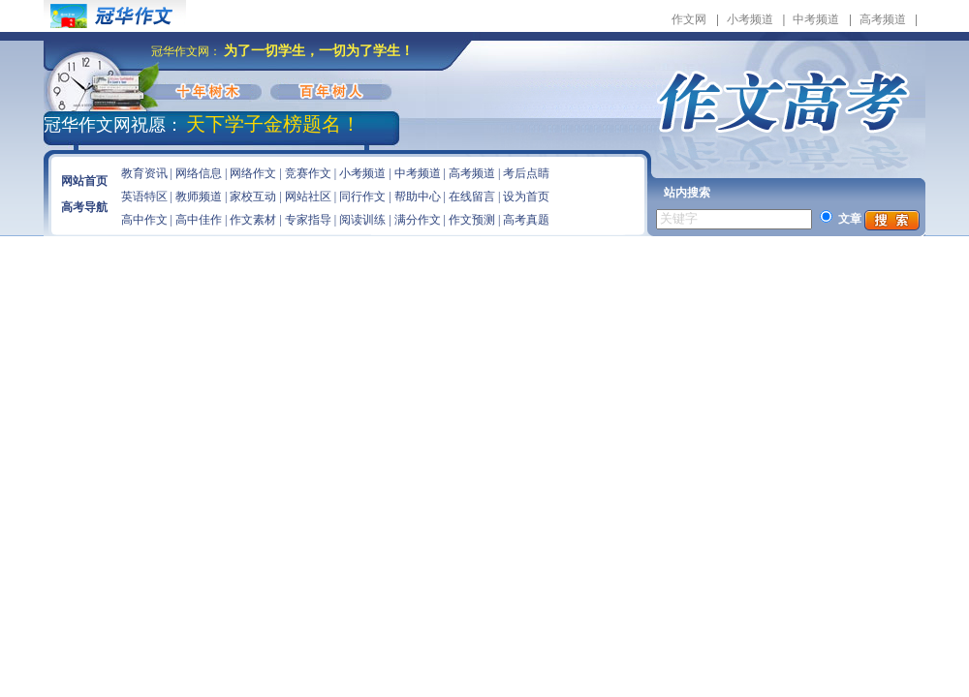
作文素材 (253, 220)
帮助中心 (417, 196)
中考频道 (816, 19)
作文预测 (472, 220)
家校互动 (253, 196)
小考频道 (750, 19)
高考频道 (883, 19)
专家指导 (308, 220)
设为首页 (526, 196)
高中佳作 (198, 220)
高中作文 (144, 220)
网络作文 (253, 173)
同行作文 (362, 196)
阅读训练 (362, 220)
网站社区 (308, 196)
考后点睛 (526, 173)
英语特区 (144, 196)
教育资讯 (144, 173)
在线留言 (472, 196)
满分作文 (417, 220)
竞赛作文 (308, 173)
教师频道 (198, 196)
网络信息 (198, 173)
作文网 (689, 19)
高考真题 (526, 220)
